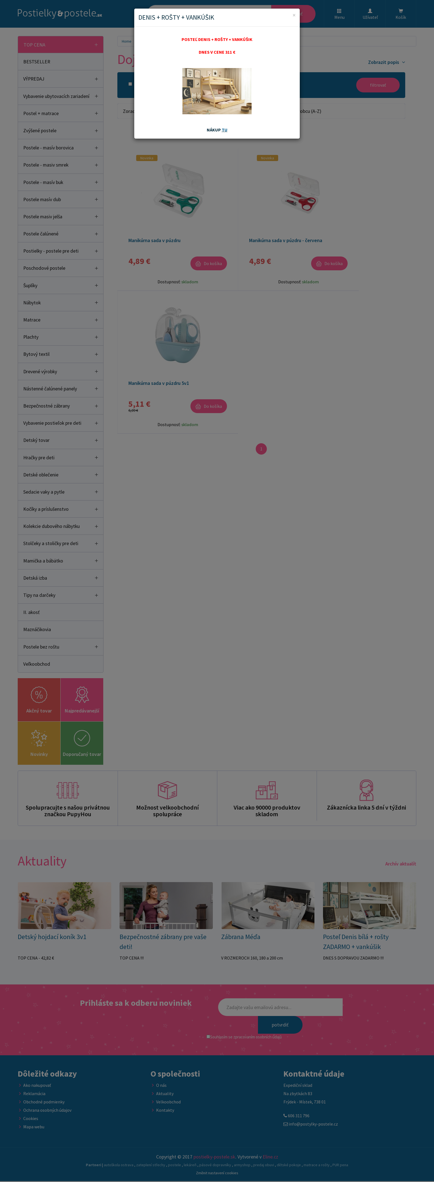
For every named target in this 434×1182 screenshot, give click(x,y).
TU (225, 130)
